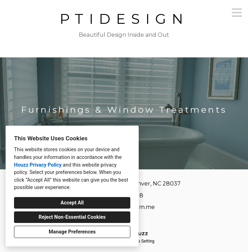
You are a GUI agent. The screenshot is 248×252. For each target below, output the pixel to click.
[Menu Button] (237, 13)
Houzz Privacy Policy (38, 165)
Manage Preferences (72, 232)
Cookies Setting (139, 241)
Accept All (72, 203)
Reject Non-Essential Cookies (72, 217)
